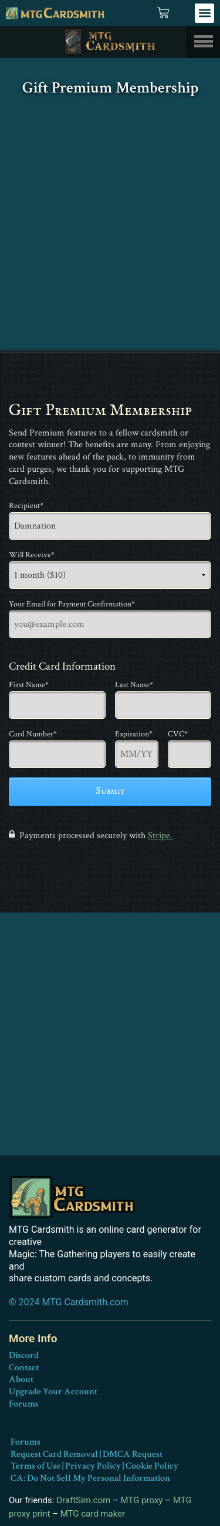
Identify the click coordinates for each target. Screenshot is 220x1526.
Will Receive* (32, 555)
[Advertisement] (110, 236)
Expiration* (132, 734)
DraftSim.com (83, 1500)
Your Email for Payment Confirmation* (72, 604)
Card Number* (33, 734)
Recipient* (26, 505)
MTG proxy (142, 1500)
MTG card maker (93, 1513)
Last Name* (134, 685)
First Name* (29, 685)
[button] (204, 13)
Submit (110, 791)
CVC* (178, 734)
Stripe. (160, 835)
